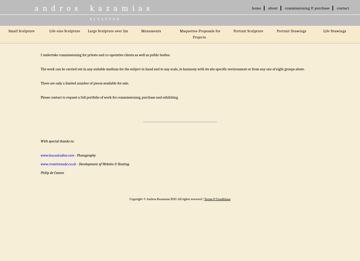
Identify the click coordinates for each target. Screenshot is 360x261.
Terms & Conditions (217, 199)
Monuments (151, 31)
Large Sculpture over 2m (108, 31)
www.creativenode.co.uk (58, 164)
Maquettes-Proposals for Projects (200, 34)
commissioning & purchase (307, 8)
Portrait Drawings (292, 31)
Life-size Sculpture (64, 31)
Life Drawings (334, 31)
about (273, 8)
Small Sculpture (21, 31)
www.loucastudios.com (57, 155)
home (256, 8)
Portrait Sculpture (248, 31)
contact (343, 8)
